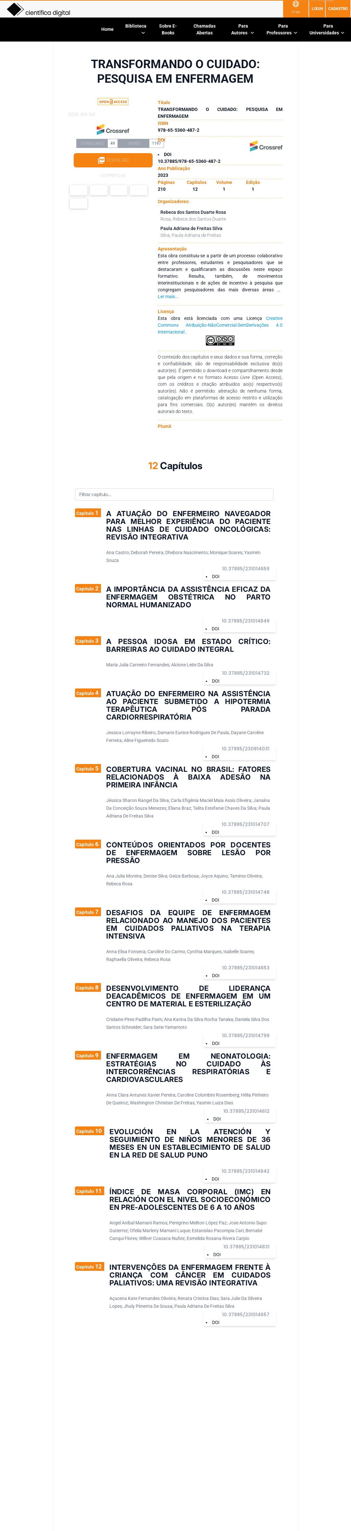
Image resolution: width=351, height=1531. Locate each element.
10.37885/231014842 (246, 1171)
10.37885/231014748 (246, 892)
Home (107, 29)
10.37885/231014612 (246, 1111)
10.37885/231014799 (246, 1035)
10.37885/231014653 (246, 968)
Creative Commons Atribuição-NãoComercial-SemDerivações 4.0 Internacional (220, 325)
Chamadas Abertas (205, 29)
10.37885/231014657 (246, 1314)
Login (317, 8)
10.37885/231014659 (246, 568)
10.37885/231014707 (246, 824)
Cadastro (338, 8)
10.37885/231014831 (246, 1247)
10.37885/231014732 (246, 673)
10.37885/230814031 (246, 749)
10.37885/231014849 (246, 621)
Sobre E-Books (168, 29)
